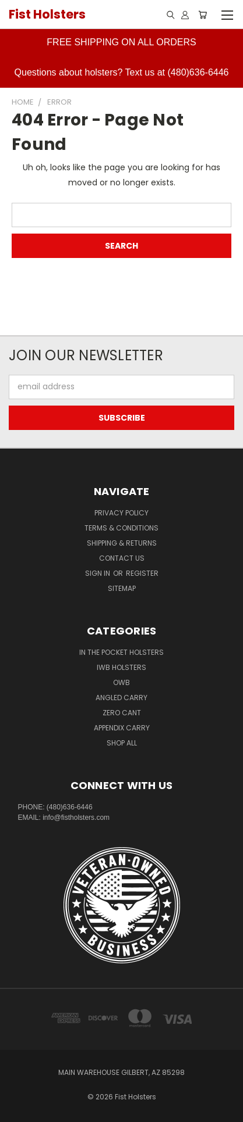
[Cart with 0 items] (202, 14)
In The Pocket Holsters (121, 652)
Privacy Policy (121, 513)
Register (142, 573)
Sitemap (122, 588)
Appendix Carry (122, 728)
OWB (121, 682)
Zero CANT (122, 713)
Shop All (122, 743)
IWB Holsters (121, 667)
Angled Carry (121, 697)
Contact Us (122, 558)
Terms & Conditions (121, 528)
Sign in (98, 573)
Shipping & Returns (122, 543)
